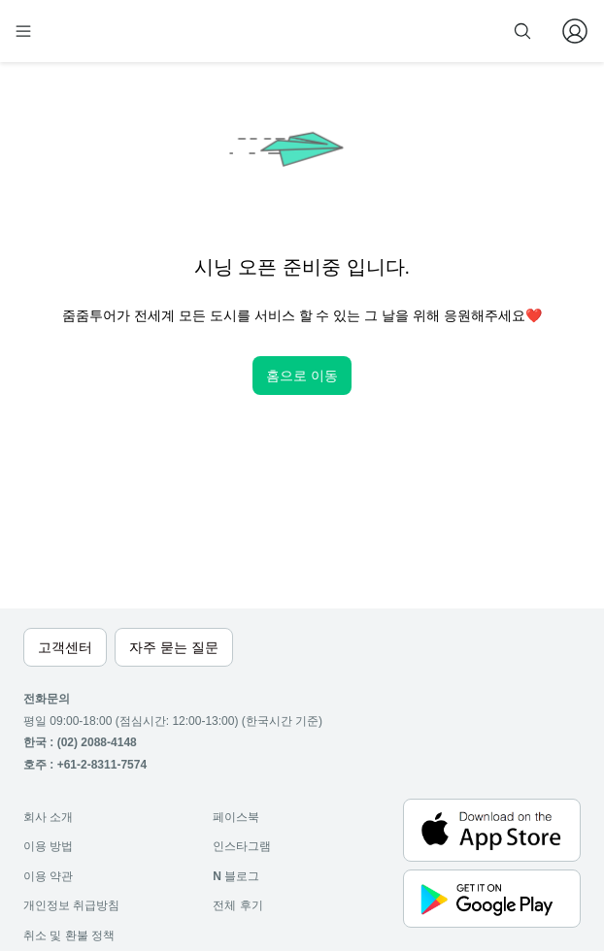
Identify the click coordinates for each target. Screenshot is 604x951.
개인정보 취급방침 (71, 905)
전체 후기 (237, 905)
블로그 (236, 876)
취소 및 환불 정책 (69, 935)
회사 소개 (48, 817)
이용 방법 (48, 846)
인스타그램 (242, 846)
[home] (85, 31)
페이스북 (236, 817)
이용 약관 (48, 876)
